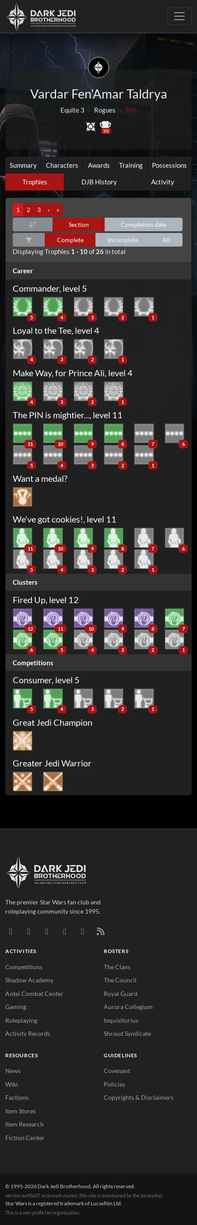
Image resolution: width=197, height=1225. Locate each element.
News (13, 1070)
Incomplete (123, 240)
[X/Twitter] (82, 931)
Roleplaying (21, 1020)
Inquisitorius (121, 1020)
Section (79, 224)
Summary (23, 165)
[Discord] (10, 931)
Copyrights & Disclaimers (138, 1097)
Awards (99, 165)
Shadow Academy (29, 980)
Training (131, 165)
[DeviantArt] (28, 931)
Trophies (34, 182)
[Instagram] (64, 931)
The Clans (117, 967)
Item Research (24, 1124)
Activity (162, 182)
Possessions (169, 165)
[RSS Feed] (100, 931)
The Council (120, 980)
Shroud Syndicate (127, 1033)
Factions (16, 1097)
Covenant (117, 1070)
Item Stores (20, 1111)
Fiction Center (25, 1137)
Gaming (15, 1006)
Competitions (23, 967)
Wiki (11, 1084)
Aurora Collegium (128, 1006)
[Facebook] (46, 931)
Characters (62, 165)
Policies (114, 1084)
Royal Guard (120, 993)
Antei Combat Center (34, 993)
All (166, 240)
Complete (70, 240)
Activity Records (27, 1033)
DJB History (99, 182)
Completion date (143, 224)
